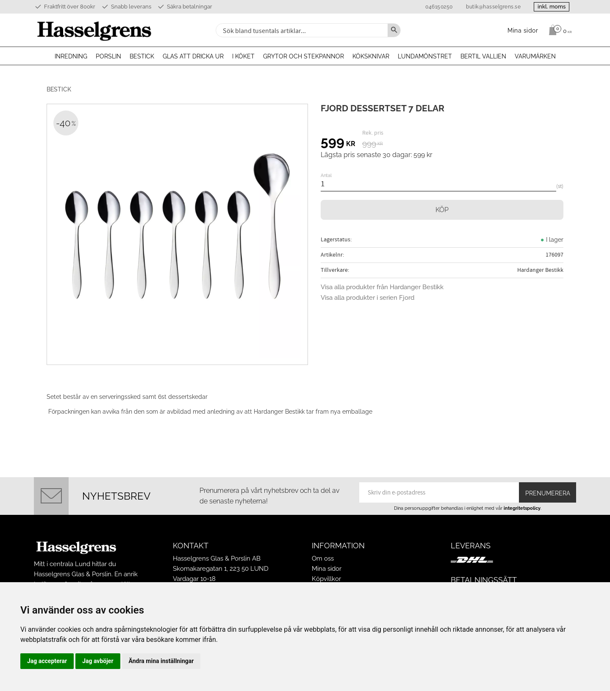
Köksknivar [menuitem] (370, 56)
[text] (338, 142)
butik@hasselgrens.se (493, 7)
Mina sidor (326, 568)
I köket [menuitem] (243, 56)
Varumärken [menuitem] (535, 56)
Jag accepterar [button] (47, 661)
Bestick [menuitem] (142, 56)
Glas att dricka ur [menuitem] (193, 56)
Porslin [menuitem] (108, 56)
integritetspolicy (522, 508)
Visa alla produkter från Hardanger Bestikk (382, 287)
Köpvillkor (326, 579)
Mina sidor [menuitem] (522, 30)
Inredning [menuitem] (71, 56)
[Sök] (394, 30)
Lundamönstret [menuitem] (425, 56)
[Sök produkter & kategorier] (300, 30)
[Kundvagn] (558, 30)
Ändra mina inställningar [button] (161, 661)
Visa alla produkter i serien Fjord (367, 297)
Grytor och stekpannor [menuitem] (303, 56)
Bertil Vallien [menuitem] (483, 56)
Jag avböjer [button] (97, 661)
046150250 (439, 7)
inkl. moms (552, 6)
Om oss (323, 558)
